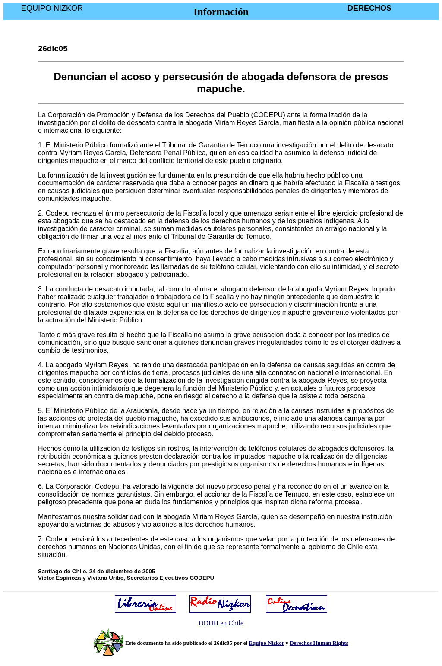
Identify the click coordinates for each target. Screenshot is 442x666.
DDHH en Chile (221, 623)
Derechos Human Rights (319, 643)
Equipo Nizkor (266, 643)
